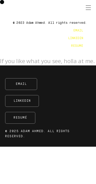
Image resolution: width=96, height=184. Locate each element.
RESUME (77, 46)
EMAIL (78, 30)
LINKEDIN (75, 38)
